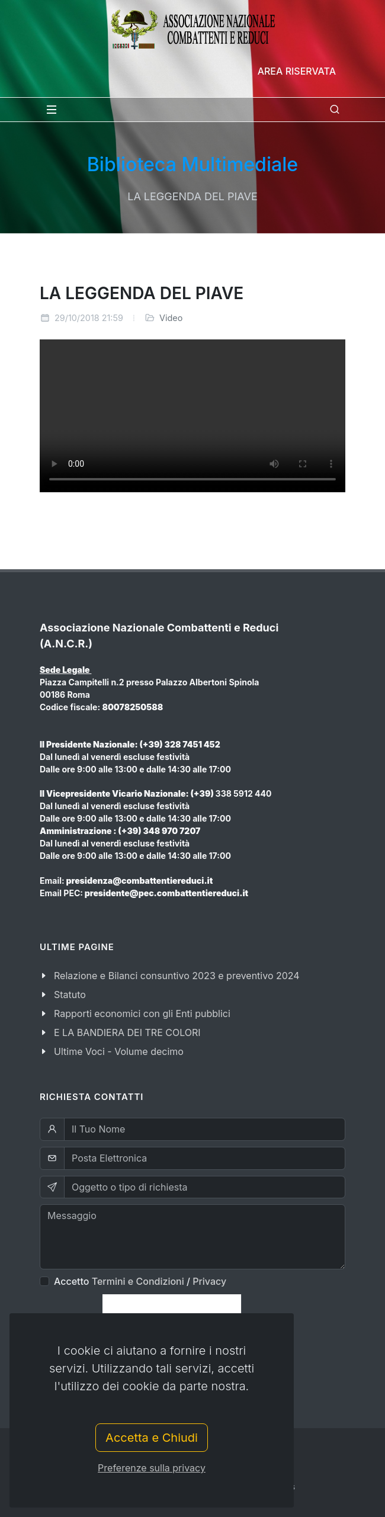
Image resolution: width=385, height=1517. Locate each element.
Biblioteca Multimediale (192, 164)
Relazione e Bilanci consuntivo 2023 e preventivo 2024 (177, 976)
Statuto (70, 994)
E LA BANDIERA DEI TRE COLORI (127, 1032)
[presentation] (171, 1312)
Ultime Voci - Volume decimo (119, 1051)
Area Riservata (297, 71)
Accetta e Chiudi (151, 1438)
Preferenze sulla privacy (152, 1468)
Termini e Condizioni (138, 1281)
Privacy (209, 1281)
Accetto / (140, 1281)
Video (170, 318)
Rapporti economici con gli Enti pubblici (142, 1013)
